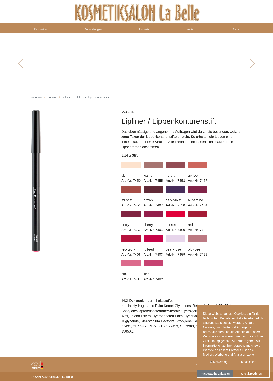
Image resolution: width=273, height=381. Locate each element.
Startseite (36, 100)
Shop (235, 31)
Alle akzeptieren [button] (251, 373)
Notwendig (219, 362)
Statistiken (247, 362)
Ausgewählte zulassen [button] (215, 373)
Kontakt (192, 31)
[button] (20, 66)
